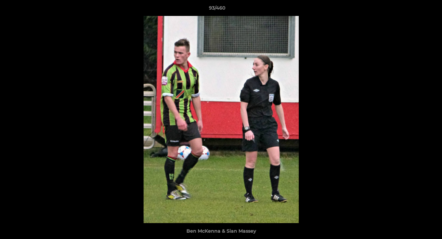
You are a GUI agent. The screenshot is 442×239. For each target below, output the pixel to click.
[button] (414, 10)
